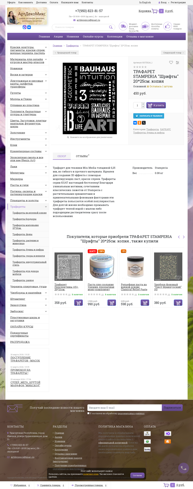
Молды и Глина (29, 99)
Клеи (29, 145)
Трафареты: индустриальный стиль (29, 263)
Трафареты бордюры (24, 218)
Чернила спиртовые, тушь (29, 287)
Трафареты (29, 207)
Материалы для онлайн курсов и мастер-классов (29, 60)
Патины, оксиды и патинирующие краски (29, 192)
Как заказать (25, 2)
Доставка (41, 2)
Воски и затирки (29, 75)
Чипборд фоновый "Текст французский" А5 (168, 287)
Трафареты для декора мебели (26, 273)
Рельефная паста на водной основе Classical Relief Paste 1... (134, 288)
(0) (63, 294)
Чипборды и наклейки (29, 293)
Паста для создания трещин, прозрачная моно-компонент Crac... (101, 288)
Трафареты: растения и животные (26, 242)
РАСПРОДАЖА (20, 342)
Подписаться (172, 407)
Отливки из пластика (24, 105)
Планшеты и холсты (29, 201)
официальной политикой (113, 442)
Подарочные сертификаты (19, 334)
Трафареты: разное (23, 280)
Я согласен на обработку (116, 413)
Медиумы (29, 173)
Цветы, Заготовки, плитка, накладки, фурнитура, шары (29, 123)
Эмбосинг (29, 311)
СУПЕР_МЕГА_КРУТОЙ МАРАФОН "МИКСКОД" (25, 384)
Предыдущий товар (65, 52)
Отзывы (82, 156)
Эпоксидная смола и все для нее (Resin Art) (26, 159)
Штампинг (29, 299)
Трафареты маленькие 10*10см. (26, 227)
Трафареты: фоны (22, 234)
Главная (44, 36)
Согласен (137, 475)
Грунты (29, 93)
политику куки (91, 474)
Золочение (29, 133)
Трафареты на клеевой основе (30, 212)
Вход (163, 2)
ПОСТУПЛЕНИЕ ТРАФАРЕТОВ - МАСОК (25, 359)
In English (145, 2)
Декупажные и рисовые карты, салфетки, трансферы (29, 83)
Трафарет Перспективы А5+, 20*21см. (66, 287)
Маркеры (16, 179)
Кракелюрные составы (29, 151)
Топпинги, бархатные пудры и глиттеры (29, 113)
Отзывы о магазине (139, 36)
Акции (58, 36)
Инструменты (29, 139)
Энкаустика (29, 305)
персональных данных (131, 413)
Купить (158, 105)
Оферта (11, 2)
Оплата (54, 2)
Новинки (73, 36)
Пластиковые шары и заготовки (25, 319)
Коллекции (114, 36)
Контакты (87, 2)
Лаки (29, 167)
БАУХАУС (165, 129)
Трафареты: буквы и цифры (28, 249)
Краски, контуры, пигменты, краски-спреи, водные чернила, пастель (29, 50)
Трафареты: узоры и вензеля (29, 255)
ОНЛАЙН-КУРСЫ (21, 326)
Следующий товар (173, 52)
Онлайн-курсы (93, 36)
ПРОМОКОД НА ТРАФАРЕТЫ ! (20, 371)
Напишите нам (70, 2)
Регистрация (178, 2)
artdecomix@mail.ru (88, 20)
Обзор (61, 156)
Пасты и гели (29, 185)
